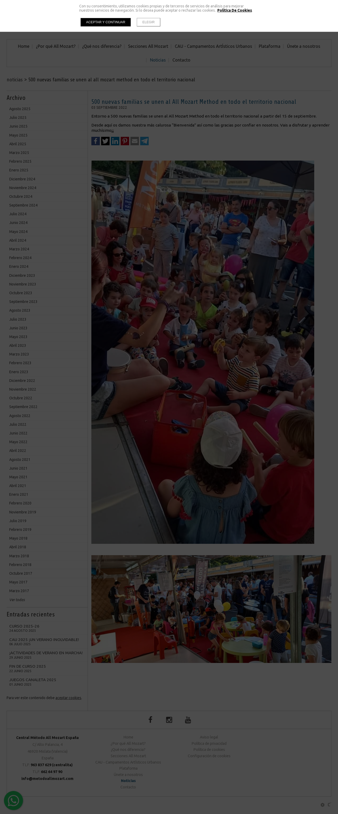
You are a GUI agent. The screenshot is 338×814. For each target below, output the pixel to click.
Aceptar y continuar (105, 22)
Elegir (148, 22)
